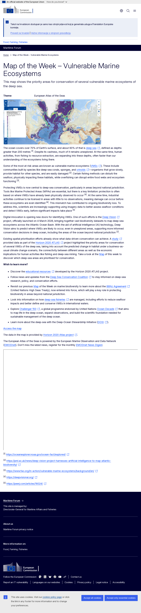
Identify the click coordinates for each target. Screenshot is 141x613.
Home (6, 55)
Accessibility (118, 582)
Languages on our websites (46, 582)
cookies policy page (52, 597)
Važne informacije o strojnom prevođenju (51, 33)
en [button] (121, 10)
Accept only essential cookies (121, 598)
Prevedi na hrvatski (19, 33)
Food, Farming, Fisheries (15, 42)
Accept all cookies (92, 598)
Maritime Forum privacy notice (18, 529)
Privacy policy (84, 582)
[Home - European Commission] (20, 10)
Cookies (69, 582)
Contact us (76, 576)
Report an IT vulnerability (15, 582)
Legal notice (102, 582)
